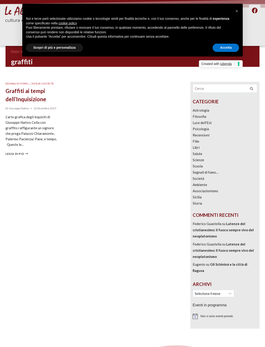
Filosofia (199, 116)
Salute (197, 154)
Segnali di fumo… (205, 172)
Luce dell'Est (202, 123)
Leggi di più (17, 153)
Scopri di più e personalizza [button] (54, 47)
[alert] (225, 316)
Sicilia (36, 83)
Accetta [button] (226, 47)
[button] (236, 11)
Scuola (198, 166)
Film (196, 141)
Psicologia (201, 129)
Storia (197, 203)
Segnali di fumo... (18, 83)
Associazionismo (205, 191)
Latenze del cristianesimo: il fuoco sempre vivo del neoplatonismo (223, 230)
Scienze (198, 160)
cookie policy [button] (68, 23)
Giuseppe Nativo (19, 108)
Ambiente (200, 185)
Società (48, 83)
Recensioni (201, 135)
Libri (196, 147)
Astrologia (201, 110)
